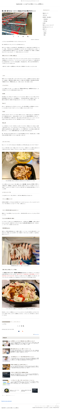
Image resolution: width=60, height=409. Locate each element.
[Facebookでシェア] (18, 36)
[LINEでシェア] (23, 36)
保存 (16, 321)
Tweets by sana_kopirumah (6, 401)
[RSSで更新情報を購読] (22, 331)
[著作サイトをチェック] (19, 331)
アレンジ (12, 321)
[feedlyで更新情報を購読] (21, 331)
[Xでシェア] (13, 36)
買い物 (18, 321)
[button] (28, 36)
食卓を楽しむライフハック (6, 321)
